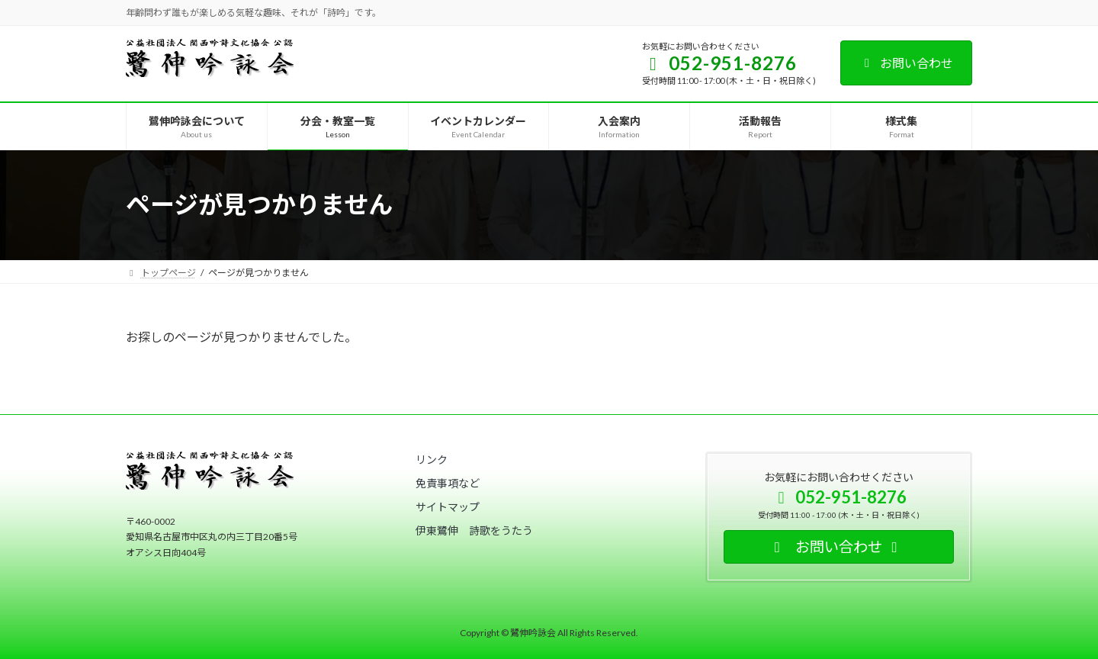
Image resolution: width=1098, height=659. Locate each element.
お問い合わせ (906, 63)
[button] (432, 459)
